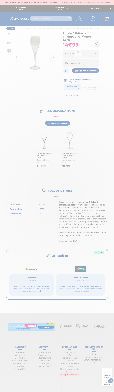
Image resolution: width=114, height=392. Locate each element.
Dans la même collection (57, 123)
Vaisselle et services (50, 29)
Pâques (94, 354)
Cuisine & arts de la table (32, 29)
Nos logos (44, 363)
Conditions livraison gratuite (69, 365)
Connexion (20, 352)
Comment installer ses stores (94, 361)
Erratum (69, 360)
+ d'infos (99, 252)
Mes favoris (20, 358)
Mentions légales (69, 358)
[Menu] (110, 369)
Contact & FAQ (69, 352)
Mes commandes (20, 360)
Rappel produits (69, 374)
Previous (16, 54)
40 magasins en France (22, 8)
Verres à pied (63, 29)
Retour (10, 28)
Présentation (45, 352)
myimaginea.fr (44, 366)
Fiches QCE (20, 369)
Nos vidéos (45, 360)
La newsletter (20, 355)
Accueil (19, 29)
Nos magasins (44, 355)
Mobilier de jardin (94, 357)
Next (54, 54)
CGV (69, 355)
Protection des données (20, 365)
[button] (110, 380)
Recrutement (96, 8)
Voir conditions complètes (100, 2)
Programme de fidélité (61, 8)
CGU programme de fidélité (69, 370)
